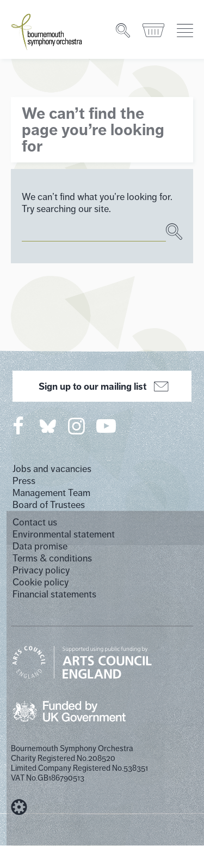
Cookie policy (41, 582)
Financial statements (54, 594)
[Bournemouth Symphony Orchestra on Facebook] (19, 426)
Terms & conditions (52, 558)
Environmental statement (64, 534)
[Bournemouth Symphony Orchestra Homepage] (47, 31)
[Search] (124, 31)
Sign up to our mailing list (102, 386)
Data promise (40, 546)
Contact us (35, 522)
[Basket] (154, 31)
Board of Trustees (49, 504)
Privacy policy (41, 570)
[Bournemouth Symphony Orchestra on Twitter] (46, 425)
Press (24, 480)
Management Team (51, 492)
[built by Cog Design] (19, 807)
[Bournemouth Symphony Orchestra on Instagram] (77, 426)
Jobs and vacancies (52, 468)
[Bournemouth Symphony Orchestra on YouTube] (107, 426)
